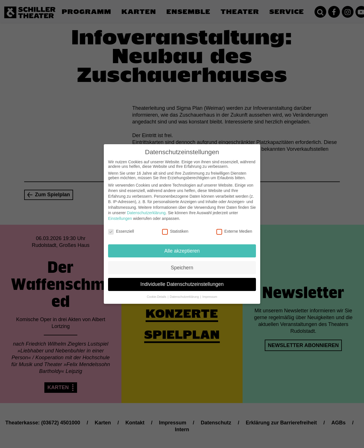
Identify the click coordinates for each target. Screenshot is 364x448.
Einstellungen (120, 215)
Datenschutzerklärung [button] (185, 293)
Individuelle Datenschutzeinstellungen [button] (182, 281)
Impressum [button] (209, 293)
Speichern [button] (182, 264)
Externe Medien (234, 228)
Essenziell (121, 228)
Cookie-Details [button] (157, 293)
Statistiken (175, 228)
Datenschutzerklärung (146, 209)
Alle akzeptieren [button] (182, 247)
